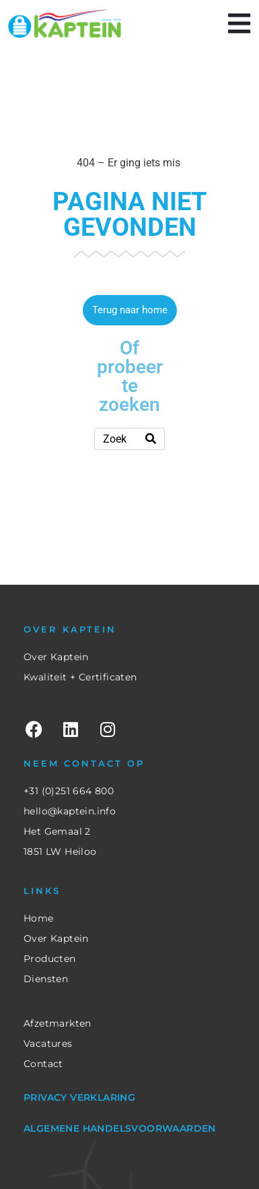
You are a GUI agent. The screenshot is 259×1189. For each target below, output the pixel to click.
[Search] (150, 438)
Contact (43, 1064)
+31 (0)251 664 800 (69, 791)
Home (39, 918)
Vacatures (48, 1043)
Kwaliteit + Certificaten (80, 677)
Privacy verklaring (79, 1097)
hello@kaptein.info (70, 811)
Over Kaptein (56, 657)
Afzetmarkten (57, 1023)
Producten (50, 959)
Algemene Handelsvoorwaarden (120, 1128)
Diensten (46, 979)
